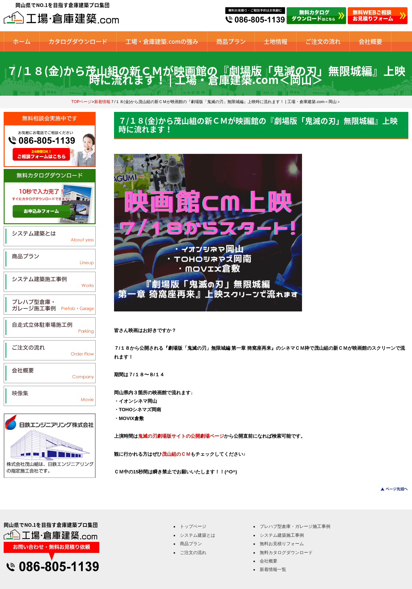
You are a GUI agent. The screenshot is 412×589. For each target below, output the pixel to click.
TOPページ (81, 101)
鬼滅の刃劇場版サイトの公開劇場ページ (181, 436)
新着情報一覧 (273, 569)
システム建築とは (197, 535)
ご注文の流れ (323, 41)
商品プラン (231, 41)
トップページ (193, 526)
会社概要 (370, 41)
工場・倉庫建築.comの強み (161, 41)
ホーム (22, 41)
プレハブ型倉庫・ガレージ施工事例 (295, 526)
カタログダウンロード (78, 41)
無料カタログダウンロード (286, 552)
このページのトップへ (389, 489)
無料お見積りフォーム (282, 543)
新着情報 (102, 101)
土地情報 (275, 41)
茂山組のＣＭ (176, 454)
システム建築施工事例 (282, 535)
